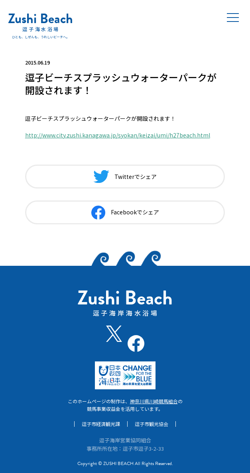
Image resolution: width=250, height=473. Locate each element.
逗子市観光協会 (151, 424)
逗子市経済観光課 (101, 424)
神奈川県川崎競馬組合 (154, 401)
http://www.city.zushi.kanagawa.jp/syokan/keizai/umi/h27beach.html (117, 135)
